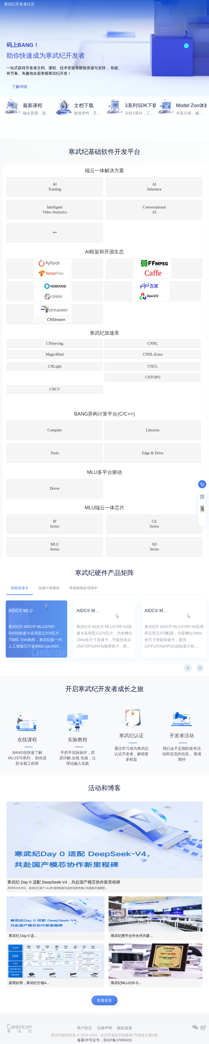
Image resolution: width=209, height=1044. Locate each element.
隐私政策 (124, 1028)
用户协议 (84, 1028)
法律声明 (104, 1028)
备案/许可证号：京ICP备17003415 (104, 1040)
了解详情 (19, 86)
